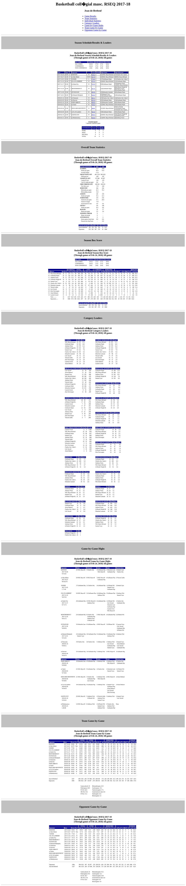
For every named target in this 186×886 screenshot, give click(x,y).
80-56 (93, 92)
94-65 (93, 108)
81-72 (93, 88)
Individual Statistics (93, 21)
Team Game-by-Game (94, 28)
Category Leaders (92, 23)
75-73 (93, 84)
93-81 (93, 74)
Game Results (90, 16)
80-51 (93, 98)
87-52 (93, 81)
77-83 (93, 79)
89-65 (93, 114)
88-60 (93, 102)
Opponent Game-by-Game (96, 30)
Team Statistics (91, 18)
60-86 (93, 117)
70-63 (93, 104)
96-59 (93, 112)
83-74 (93, 100)
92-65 (93, 95)
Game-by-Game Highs (94, 25)
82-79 (93, 77)
